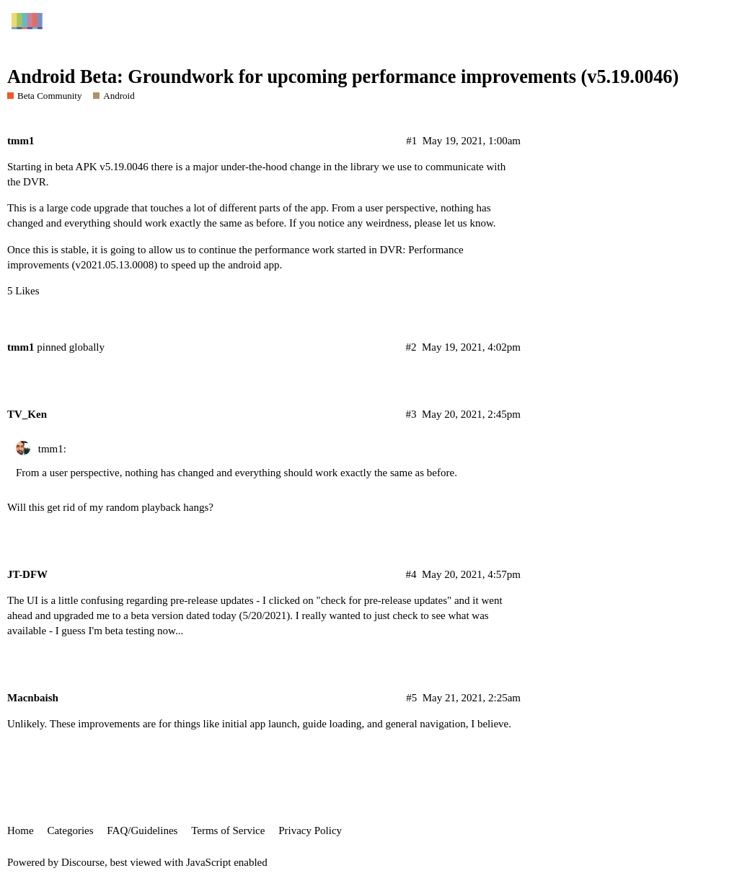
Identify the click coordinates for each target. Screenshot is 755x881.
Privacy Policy (310, 830)
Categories (70, 830)
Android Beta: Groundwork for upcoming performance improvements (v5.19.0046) (343, 76)
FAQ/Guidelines (142, 830)
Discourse (83, 862)
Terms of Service (228, 830)
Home (20, 830)
